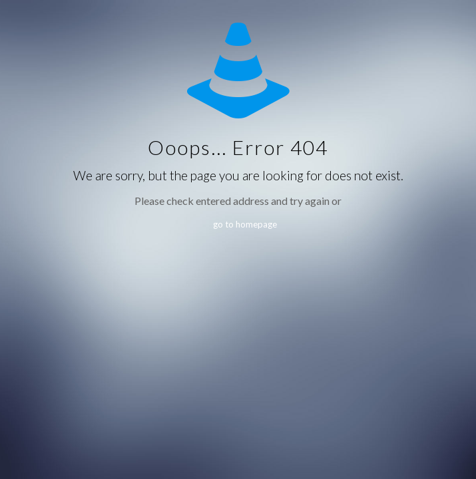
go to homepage (245, 224)
